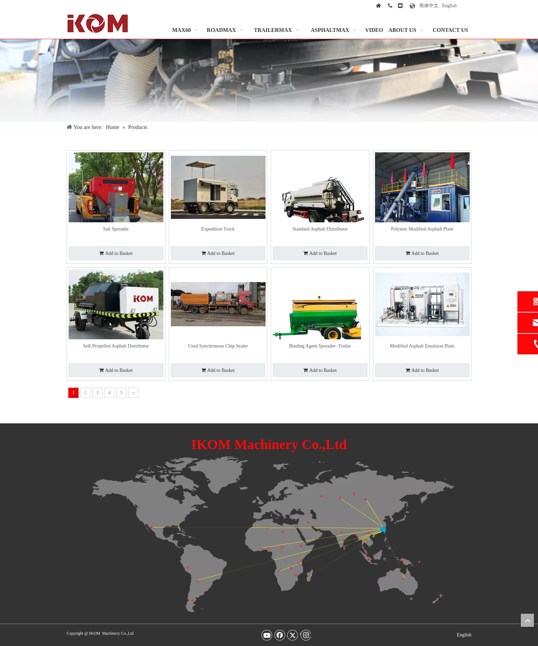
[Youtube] (266, 635)
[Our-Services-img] (269, 80)
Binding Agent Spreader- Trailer (320, 346)
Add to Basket (115, 253)
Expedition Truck (218, 229)
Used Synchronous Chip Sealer (218, 346)
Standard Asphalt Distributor (320, 229)
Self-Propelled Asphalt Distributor (116, 346)
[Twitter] (292, 635)
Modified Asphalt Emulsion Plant (422, 346)
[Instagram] (305, 635)
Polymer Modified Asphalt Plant (422, 229)
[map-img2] (269, 534)
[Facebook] (279, 635)
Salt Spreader (116, 229)
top (527, 620)
